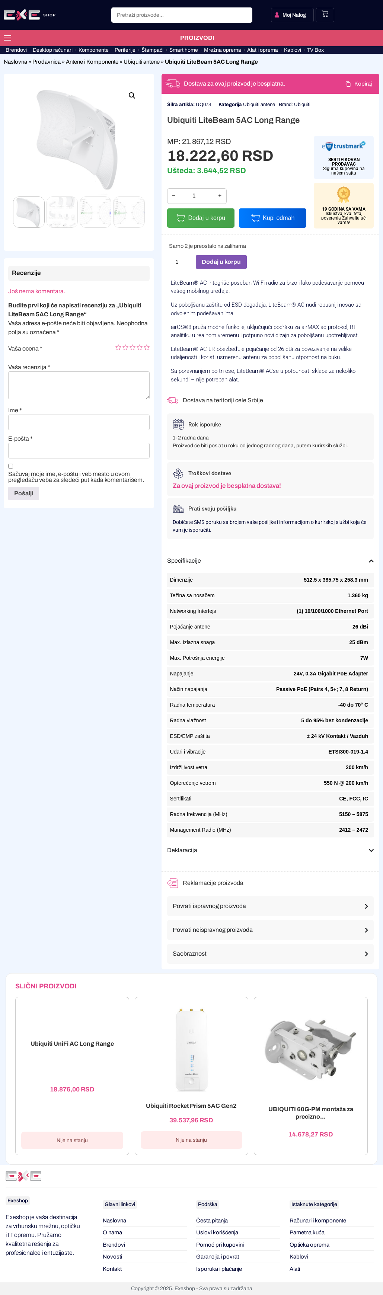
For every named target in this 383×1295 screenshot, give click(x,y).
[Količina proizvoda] (180, 262)
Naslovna (15, 62)
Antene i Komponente (92, 62)
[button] (132, 95)
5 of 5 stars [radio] (147, 347)
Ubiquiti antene (142, 62)
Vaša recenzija (29, 367)
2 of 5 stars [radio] (125, 347)
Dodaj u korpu (206, 218)
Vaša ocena (25, 349)
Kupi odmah (278, 218)
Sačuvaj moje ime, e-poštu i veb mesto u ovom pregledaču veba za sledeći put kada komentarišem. (76, 477)
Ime (15, 410)
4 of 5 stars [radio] (140, 347)
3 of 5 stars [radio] (132, 347)
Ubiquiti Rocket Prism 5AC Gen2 (191, 1106)
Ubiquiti (302, 104)
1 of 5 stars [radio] (118, 347)
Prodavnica (46, 62)
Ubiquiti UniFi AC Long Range (72, 1043)
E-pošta (20, 439)
